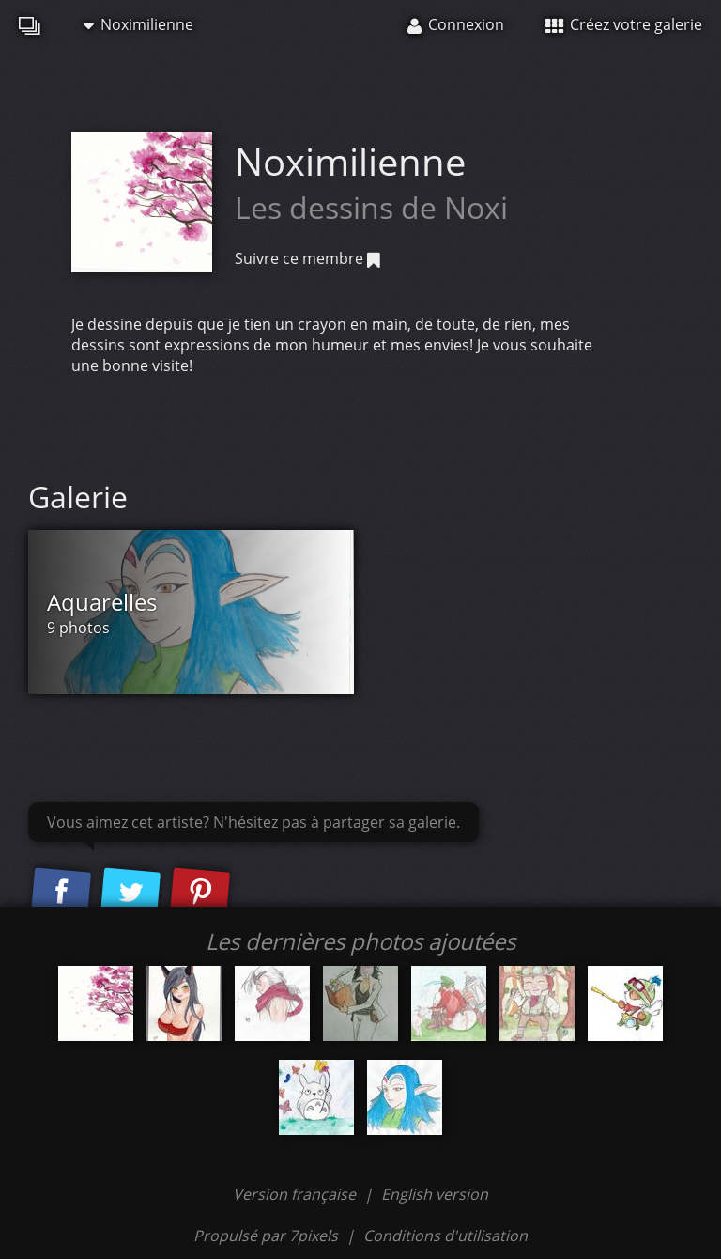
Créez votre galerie (623, 24)
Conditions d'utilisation (445, 1235)
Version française (296, 1194)
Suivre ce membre (307, 258)
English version (434, 1194)
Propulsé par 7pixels (265, 1235)
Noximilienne (138, 24)
